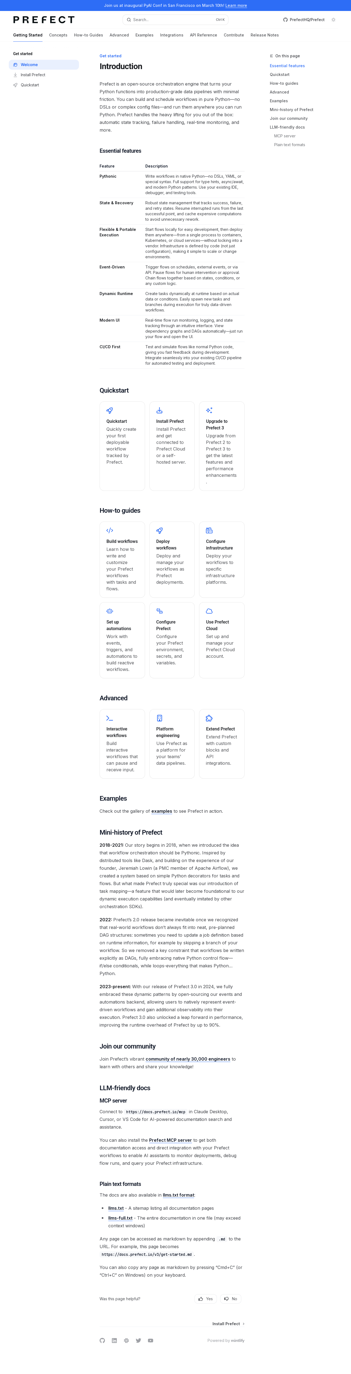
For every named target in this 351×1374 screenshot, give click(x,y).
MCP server (285, 136)
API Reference (203, 37)
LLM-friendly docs (287, 127)
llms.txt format (178, 1195)
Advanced (119, 37)
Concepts (58, 37)
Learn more (236, 5)
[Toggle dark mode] (333, 19)
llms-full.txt (120, 1218)
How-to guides (284, 83)
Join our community (289, 118)
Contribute (234, 37)
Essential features (287, 65)
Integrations (171, 37)
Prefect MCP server (170, 1140)
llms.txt (116, 1208)
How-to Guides (88, 37)
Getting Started (28, 37)
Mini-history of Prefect (291, 109)
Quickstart (280, 74)
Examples (144, 37)
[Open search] (175, 20)
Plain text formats (289, 144)
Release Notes (265, 37)
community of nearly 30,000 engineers (188, 1059)
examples (161, 811)
